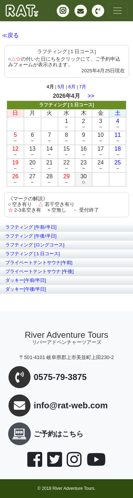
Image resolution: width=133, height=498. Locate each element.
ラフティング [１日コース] (32, 253)
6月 (72, 86)
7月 (82, 86)
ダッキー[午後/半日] (25, 289)
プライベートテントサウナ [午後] (39, 271)
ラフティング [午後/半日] (30, 236)
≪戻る (10, 35)
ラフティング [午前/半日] (30, 227)
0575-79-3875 (60, 377)
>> (91, 96)
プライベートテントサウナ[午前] (38, 262)
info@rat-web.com (71, 405)
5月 (61, 86)
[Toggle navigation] (117, 11)
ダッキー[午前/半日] (25, 280)
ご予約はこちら (44, 434)
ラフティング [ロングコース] (35, 244)
